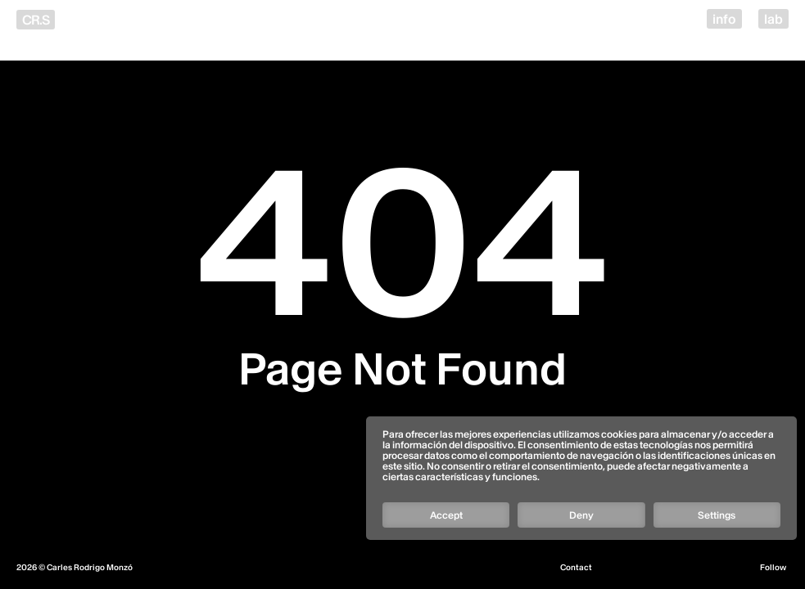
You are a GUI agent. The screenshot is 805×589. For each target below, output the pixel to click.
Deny (581, 515)
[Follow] (581, 457)
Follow (773, 568)
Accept (446, 515)
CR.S (35, 19)
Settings (716, 515)
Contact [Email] (576, 568)
